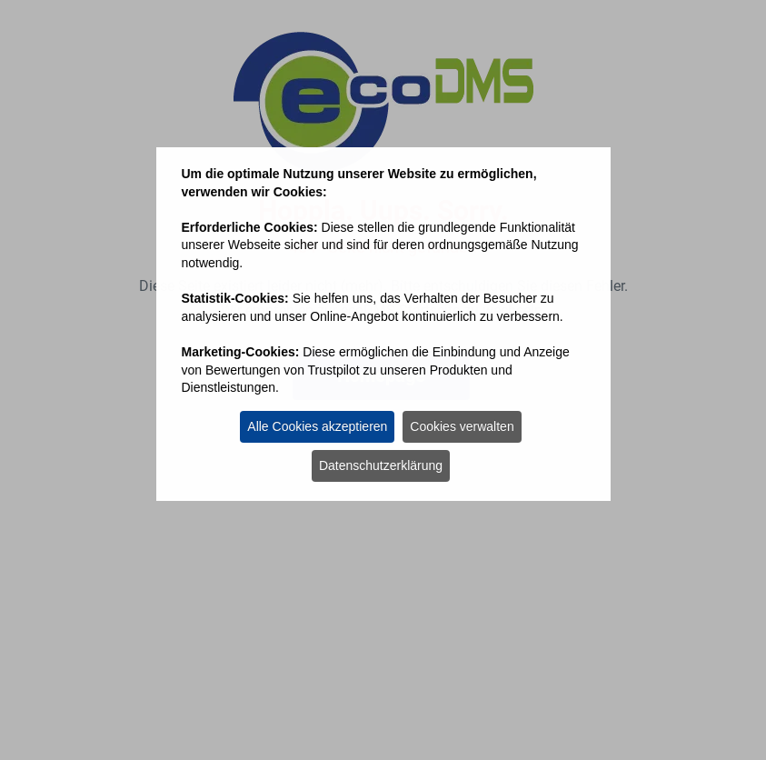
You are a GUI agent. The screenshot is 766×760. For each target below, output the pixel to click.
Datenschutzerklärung (381, 465)
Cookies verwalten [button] (461, 426)
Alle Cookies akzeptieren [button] (317, 426)
